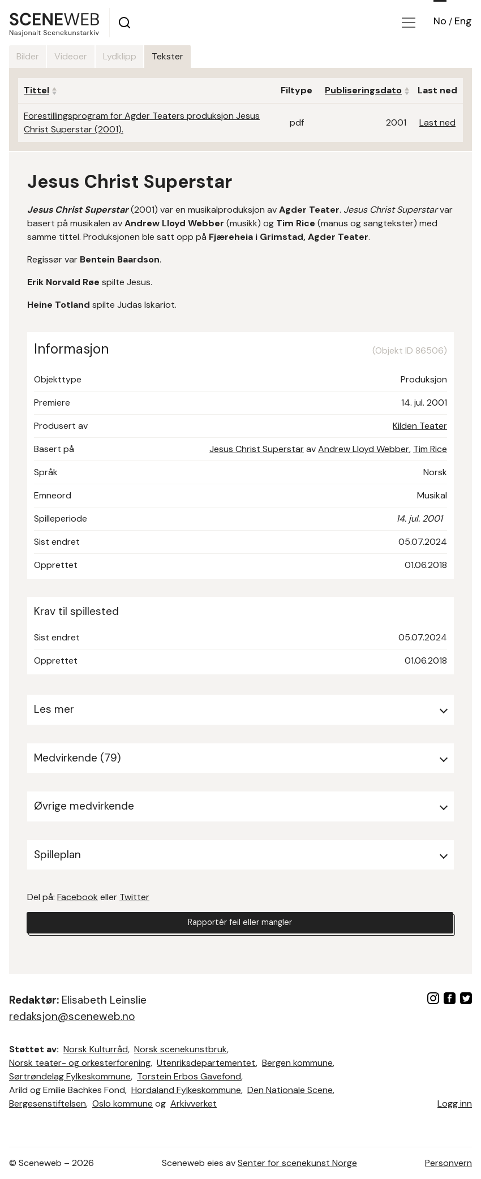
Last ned (437, 122)
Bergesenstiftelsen (47, 1103)
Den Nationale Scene (290, 1090)
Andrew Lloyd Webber (363, 449)
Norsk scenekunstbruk (180, 1049)
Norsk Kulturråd (95, 1049)
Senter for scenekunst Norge (297, 1163)
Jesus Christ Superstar (256, 449)
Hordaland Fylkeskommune (186, 1090)
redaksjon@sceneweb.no (72, 1016)
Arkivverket (193, 1103)
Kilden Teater (420, 426)
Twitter (134, 897)
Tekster (212, 56)
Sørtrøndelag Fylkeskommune (70, 1076)
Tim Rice (430, 449)
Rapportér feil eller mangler (239, 924)
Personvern (448, 1163)
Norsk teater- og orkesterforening (80, 1063)
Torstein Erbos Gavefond (189, 1076)
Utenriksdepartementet (206, 1063)
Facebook (77, 897)
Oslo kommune (122, 1103)
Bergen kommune (297, 1063)
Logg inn (454, 1103)
